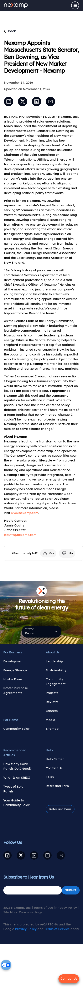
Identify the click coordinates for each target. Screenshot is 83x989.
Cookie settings (30, 912)
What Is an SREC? (17, 777)
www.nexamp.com (24, 513)
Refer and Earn (57, 786)
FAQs (50, 777)
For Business (12, 652)
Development (13, 661)
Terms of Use (43, 908)
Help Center (55, 759)
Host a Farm (12, 679)
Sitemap (52, 729)
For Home (10, 720)
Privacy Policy (66, 908)
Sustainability (56, 670)
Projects (52, 693)
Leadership (54, 661)
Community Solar (16, 729)
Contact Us (54, 768)
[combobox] (41, 632)
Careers (52, 711)
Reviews (52, 702)
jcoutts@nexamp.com (20, 535)
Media (50, 720)
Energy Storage (15, 670)
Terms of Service (57, 929)
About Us (52, 652)
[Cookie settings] (6, 965)
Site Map (10, 912)
